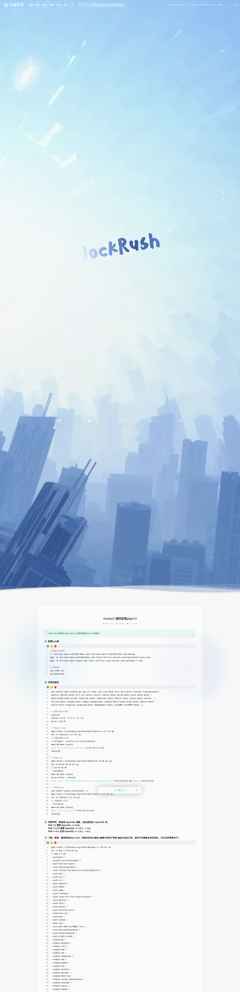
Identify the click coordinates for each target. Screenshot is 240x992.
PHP (135, 624)
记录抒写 (16, 4)
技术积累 (121, 624)
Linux (131, 624)
